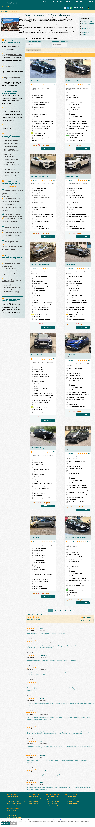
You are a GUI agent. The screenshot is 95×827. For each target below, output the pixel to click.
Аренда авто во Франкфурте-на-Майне (16, 801)
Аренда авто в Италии (33, 794)
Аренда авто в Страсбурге (53, 805)
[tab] (46, 2)
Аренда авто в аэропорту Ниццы (54, 801)
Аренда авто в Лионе (52, 798)
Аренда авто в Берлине (12, 796)
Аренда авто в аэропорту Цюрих (14, 817)
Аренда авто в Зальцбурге (72, 801)
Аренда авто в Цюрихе (12, 815)
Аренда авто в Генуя (33, 801)
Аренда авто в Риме (33, 796)
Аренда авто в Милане (34, 799)
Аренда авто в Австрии (71, 794)
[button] (33, 45)
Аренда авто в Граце (71, 805)
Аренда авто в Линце (71, 799)
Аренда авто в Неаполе (34, 805)
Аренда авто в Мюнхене (12, 798)
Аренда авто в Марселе (52, 799)
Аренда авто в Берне (12, 810)
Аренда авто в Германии (11, 794)
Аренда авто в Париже (52, 796)
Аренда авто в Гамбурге (12, 805)
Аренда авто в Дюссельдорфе (14, 803)
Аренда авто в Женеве (12, 812)
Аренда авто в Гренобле (52, 803)
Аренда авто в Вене (71, 796)
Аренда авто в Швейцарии (12, 808)
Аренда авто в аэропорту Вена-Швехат (75, 798)
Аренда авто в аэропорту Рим (36, 798)
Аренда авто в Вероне (34, 803)
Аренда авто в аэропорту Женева (14, 813)
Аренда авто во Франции (52, 794)
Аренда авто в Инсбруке (72, 803)
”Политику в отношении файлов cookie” (51, 819)
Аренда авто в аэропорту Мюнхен (15, 799)
